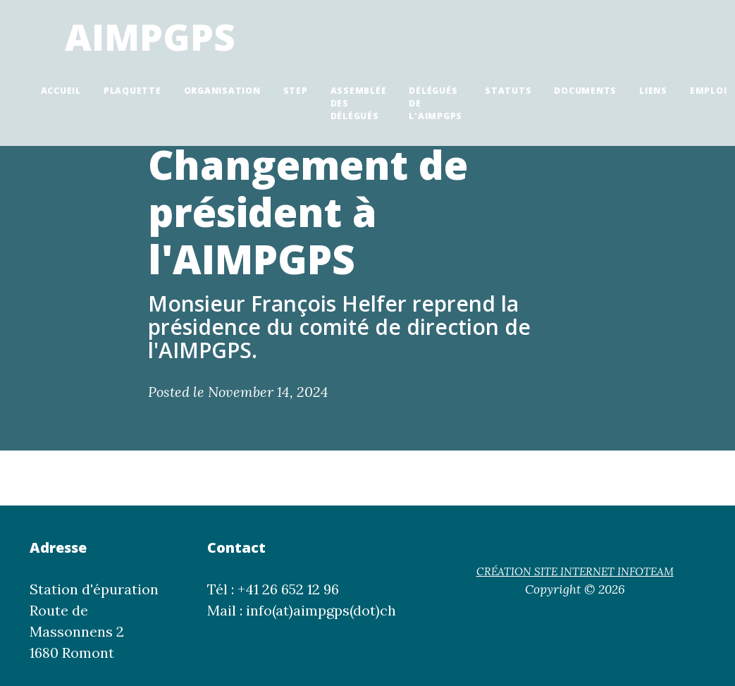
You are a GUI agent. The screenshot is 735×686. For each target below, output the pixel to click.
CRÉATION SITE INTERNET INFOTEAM (575, 571)
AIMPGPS (150, 36)
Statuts (508, 91)
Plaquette (132, 91)
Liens (653, 91)
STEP (295, 91)
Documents (585, 91)
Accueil (61, 91)
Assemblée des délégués (359, 103)
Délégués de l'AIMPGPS (435, 103)
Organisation (222, 91)
